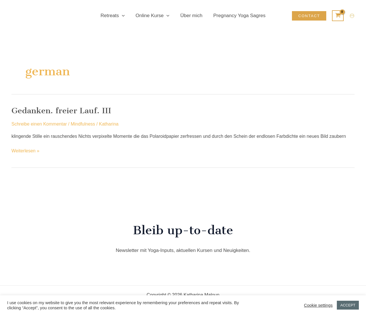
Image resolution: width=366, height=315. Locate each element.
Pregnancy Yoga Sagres (238, 15)
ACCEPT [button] (347, 305)
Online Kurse (153, 15)
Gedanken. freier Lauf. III (61, 110)
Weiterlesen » (25, 151)
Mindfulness (83, 124)
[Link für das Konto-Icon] (352, 15)
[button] (123, 15)
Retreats (114, 15)
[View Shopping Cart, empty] (338, 15)
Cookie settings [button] (318, 305)
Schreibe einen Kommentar (39, 124)
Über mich (191, 15)
